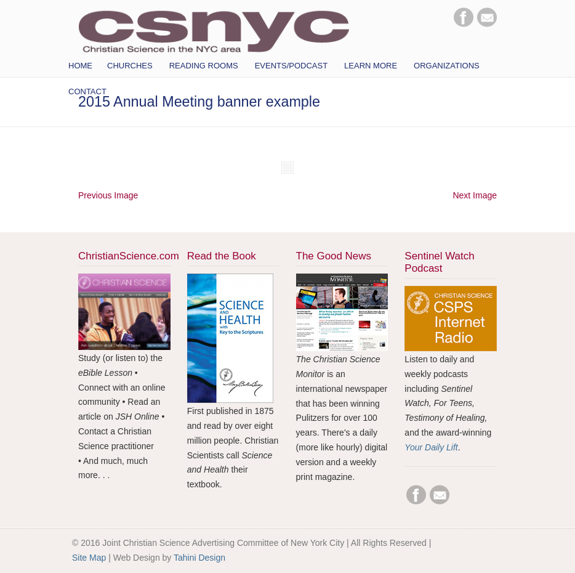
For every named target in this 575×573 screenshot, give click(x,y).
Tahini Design (199, 558)
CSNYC (213, 29)
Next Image (474, 195)
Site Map (89, 558)
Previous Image (108, 195)
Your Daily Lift (430, 447)
